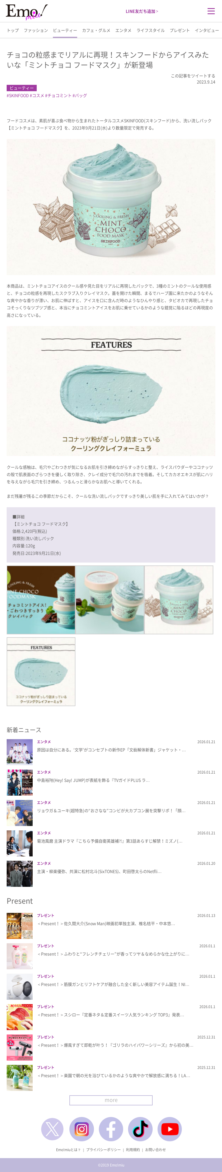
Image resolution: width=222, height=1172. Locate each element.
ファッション (36, 30)
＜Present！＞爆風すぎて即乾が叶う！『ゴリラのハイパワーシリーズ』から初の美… (115, 1045)
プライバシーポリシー (103, 1149)
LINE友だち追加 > (142, 11)
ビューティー (65, 30)
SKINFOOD (19, 95)
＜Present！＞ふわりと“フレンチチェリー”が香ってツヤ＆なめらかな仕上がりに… (113, 954)
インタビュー (207, 30)
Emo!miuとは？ (68, 1149)
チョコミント (59, 95)
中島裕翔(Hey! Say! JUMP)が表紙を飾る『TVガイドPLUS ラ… (93, 780)
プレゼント (180, 30)
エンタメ (123, 30)
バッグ (81, 95)
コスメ (38, 95)
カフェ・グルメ (96, 30)
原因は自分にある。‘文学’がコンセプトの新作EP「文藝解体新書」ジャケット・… (111, 749)
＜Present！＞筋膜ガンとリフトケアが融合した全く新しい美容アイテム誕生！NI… (113, 984)
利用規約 (133, 1149)
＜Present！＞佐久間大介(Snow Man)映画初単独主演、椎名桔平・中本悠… (106, 923)
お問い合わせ (155, 1149)
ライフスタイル (150, 30)
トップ (13, 30)
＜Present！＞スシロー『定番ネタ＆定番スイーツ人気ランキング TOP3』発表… (110, 1014)
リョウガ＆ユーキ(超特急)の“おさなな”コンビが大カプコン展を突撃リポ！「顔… (111, 810)
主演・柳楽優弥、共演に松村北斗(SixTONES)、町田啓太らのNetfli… (99, 871)
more (111, 1100)
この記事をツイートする (193, 75)
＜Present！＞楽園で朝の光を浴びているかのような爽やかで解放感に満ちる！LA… (113, 1075)
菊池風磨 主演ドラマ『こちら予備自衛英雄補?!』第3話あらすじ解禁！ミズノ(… (109, 841)
